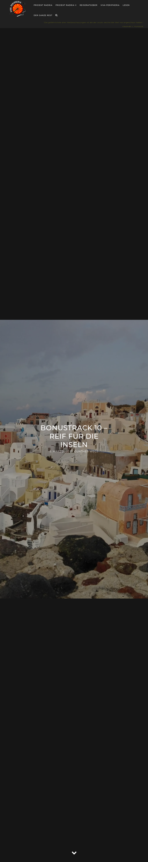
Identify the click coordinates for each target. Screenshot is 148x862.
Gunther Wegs (86, 451)
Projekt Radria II (66, 5)
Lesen (126, 5)
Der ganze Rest (43, 15)
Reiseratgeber (88, 5)
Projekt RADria (43, 5)
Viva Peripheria (110, 5)
